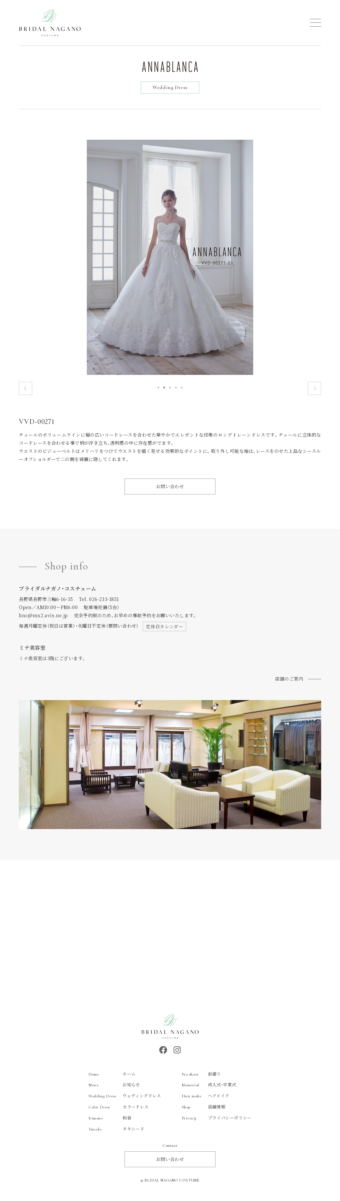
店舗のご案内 (289, 682)
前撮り (201, 1077)
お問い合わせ (170, 489)
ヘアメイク (205, 1099)
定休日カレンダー (164, 629)
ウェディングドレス (124, 1099)
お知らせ (114, 1088)
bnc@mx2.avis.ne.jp (43, 618)
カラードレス (118, 1110)
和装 (109, 1121)
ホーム (112, 1077)
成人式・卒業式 (209, 1088)
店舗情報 (204, 1110)
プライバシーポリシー (217, 1121)
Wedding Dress (169, 87)
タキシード (116, 1132)
